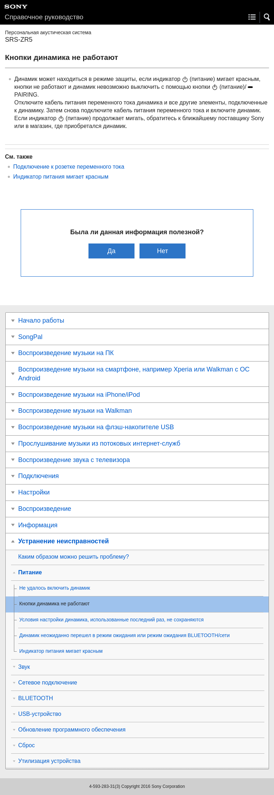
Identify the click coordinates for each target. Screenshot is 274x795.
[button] (267, 17)
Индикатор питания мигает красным (60, 177)
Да (111, 251)
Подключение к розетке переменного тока (68, 167)
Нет (162, 251)
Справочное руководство (44, 17)
